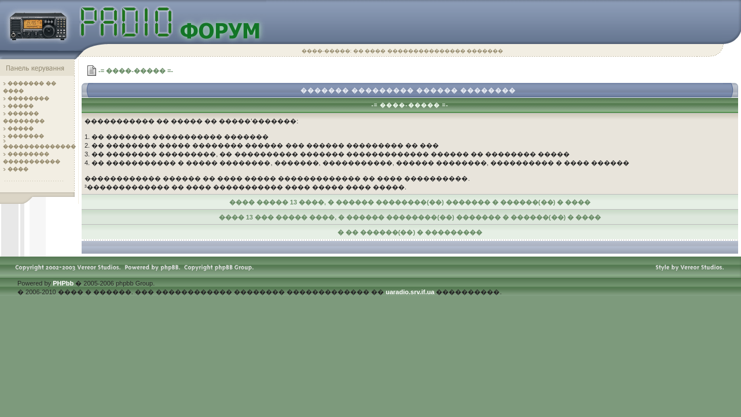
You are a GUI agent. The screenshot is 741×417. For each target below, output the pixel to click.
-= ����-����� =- (135, 70)
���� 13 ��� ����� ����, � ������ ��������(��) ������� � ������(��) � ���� (410, 217)
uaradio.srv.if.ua (410, 291)
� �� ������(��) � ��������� (410, 232)
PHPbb (63, 283)
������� (26, 136)
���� (18, 169)
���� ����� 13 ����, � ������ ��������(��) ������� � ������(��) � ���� (410, 202)
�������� (28, 98)
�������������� (39, 146)
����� (21, 106)
